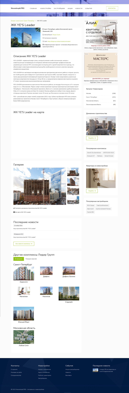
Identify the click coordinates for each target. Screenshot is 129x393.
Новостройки (45, 8)
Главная (33, 8)
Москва (88, 93)
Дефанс (46, 276)
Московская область (92, 101)
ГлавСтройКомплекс (102, 205)
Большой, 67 (91, 156)
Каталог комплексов (44, 369)
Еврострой (90, 209)
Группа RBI (90, 212)
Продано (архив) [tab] (31, 259)
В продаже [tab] (18, 259)
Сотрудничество (16, 375)
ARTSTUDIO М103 (108, 152)
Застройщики (59, 8)
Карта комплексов (44, 372)
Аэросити (24, 282)
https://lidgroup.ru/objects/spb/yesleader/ (59, 41)
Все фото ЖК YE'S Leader (22, 212)
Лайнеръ (99, 156)
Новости (78, 8)
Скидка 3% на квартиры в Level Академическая (107, 370)
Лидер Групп (56, 35)
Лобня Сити (24, 345)
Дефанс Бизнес (69, 276)
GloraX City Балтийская (94, 152)
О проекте (14, 369)
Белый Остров (109, 156)
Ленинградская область (93, 104)
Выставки (68, 375)
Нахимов (46, 296)
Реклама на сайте (16, 372)
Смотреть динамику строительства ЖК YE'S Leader (30, 208)
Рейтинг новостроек (44, 375)
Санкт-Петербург (91, 97)
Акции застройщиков (72, 369)
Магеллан (24, 296)
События (89, 8)
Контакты (112, 8)
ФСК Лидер (90, 205)
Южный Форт (23, 322)
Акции (70, 8)
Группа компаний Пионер (103, 209)
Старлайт (69, 302)
